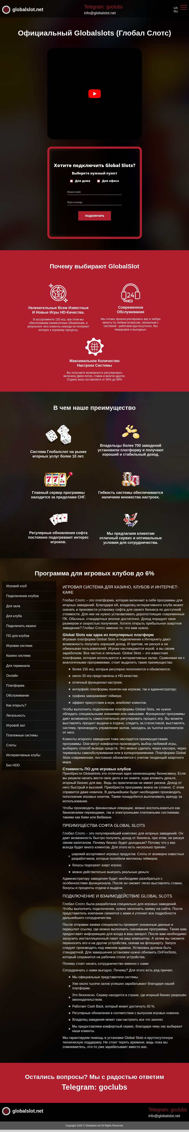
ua (176, 7)
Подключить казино (21, 628)
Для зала (13, 608)
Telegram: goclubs (103, 6)
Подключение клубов (22, 598)
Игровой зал (15, 727)
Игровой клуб (16, 588)
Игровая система (19, 648)
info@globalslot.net (100, 13)
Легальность (15, 717)
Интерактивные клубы (23, 757)
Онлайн (12, 678)
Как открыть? (16, 707)
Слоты (11, 747)
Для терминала (18, 668)
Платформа (15, 688)
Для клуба (14, 618)
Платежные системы (22, 737)
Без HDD (13, 767)
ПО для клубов (17, 638)
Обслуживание (17, 697)
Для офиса (110, 183)
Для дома (82, 183)
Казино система (18, 658)
